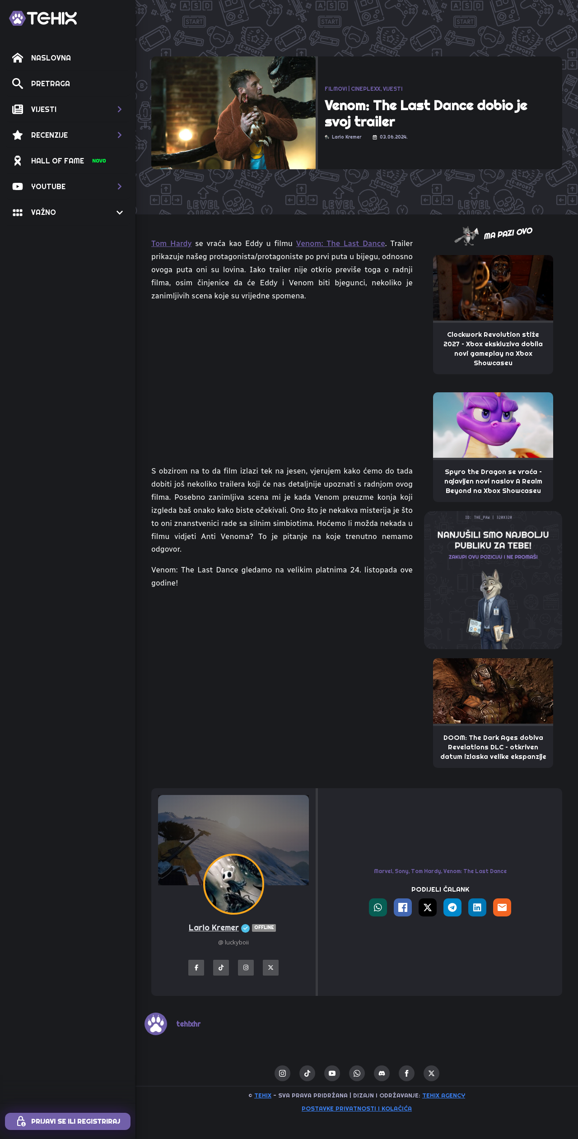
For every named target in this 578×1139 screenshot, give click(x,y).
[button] (68, 109)
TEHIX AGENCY (443, 1095)
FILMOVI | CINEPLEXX (352, 88)
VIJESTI (392, 88)
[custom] (307, 1073)
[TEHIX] (43, 18)
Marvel (383, 871)
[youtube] (332, 1073)
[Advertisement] (282, 664)
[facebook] (407, 1073)
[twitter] (431, 1073)
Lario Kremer (233, 928)
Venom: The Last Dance (340, 243)
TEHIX (262, 1095)
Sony (401, 871)
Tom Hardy (171, 243)
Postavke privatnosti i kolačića (357, 1108)
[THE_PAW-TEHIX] (493, 579)
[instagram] (282, 1073)
